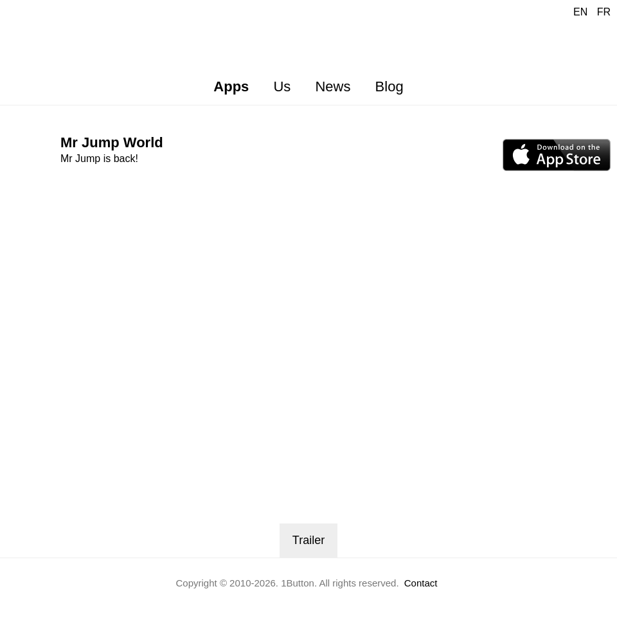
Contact (421, 582)
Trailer (308, 540)
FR (604, 11)
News (332, 86)
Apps (231, 86)
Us (282, 86)
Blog (389, 86)
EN (580, 11)
